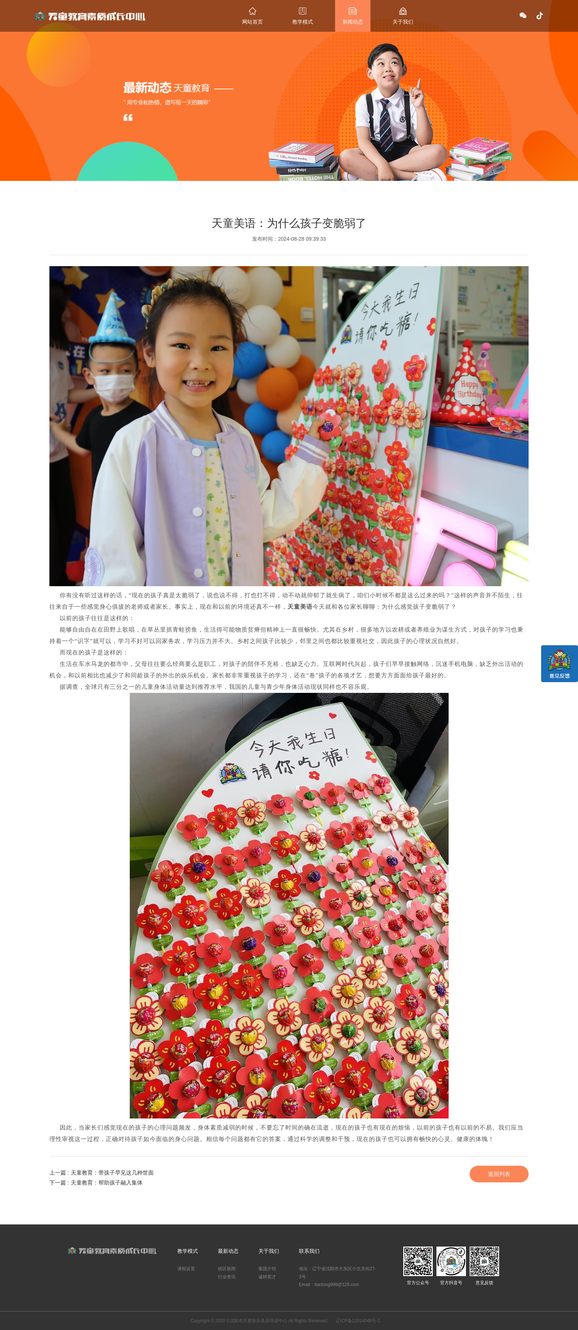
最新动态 (228, 1251)
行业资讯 (227, 1276)
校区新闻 (227, 1268)
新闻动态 (352, 16)
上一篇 (101, 1172)
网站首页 (252, 16)
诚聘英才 (267, 1276)
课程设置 (186, 1268)
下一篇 (96, 1182)
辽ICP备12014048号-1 (358, 1320)
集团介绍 (267, 1268)
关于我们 (403, 16)
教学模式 (302, 16)
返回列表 (499, 1174)
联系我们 (309, 1251)
